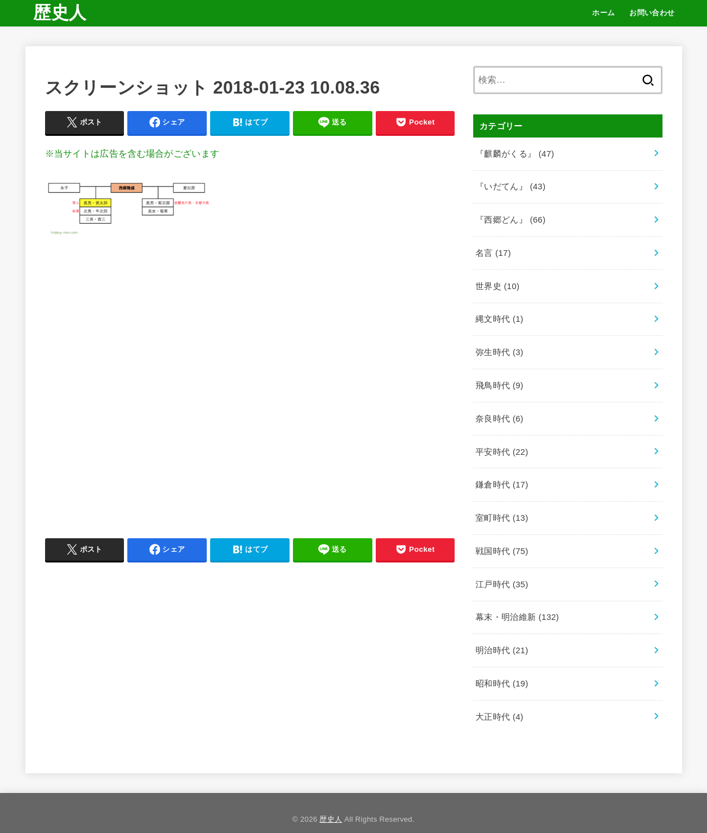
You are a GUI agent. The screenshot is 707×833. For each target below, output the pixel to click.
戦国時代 (501, 542)
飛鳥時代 (499, 379)
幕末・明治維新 (517, 607)
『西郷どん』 (510, 217)
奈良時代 (499, 412)
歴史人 (59, 13)
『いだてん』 (510, 185)
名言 (492, 250)
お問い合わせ (651, 12)
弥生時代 (499, 347)
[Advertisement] (250, 383)
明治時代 (501, 639)
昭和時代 (501, 671)
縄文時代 (499, 315)
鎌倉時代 (501, 477)
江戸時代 (501, 574)
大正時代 (499, 704)
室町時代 (501, 509)
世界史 (497, 282)
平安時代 (501, 444)
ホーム (603, 12)
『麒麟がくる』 (514, 152)
